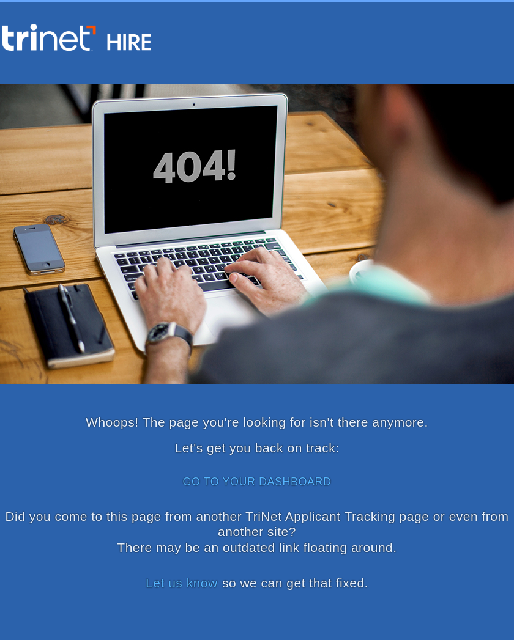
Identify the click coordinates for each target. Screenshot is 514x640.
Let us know (182, 583)
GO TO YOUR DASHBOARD (256, 482)
